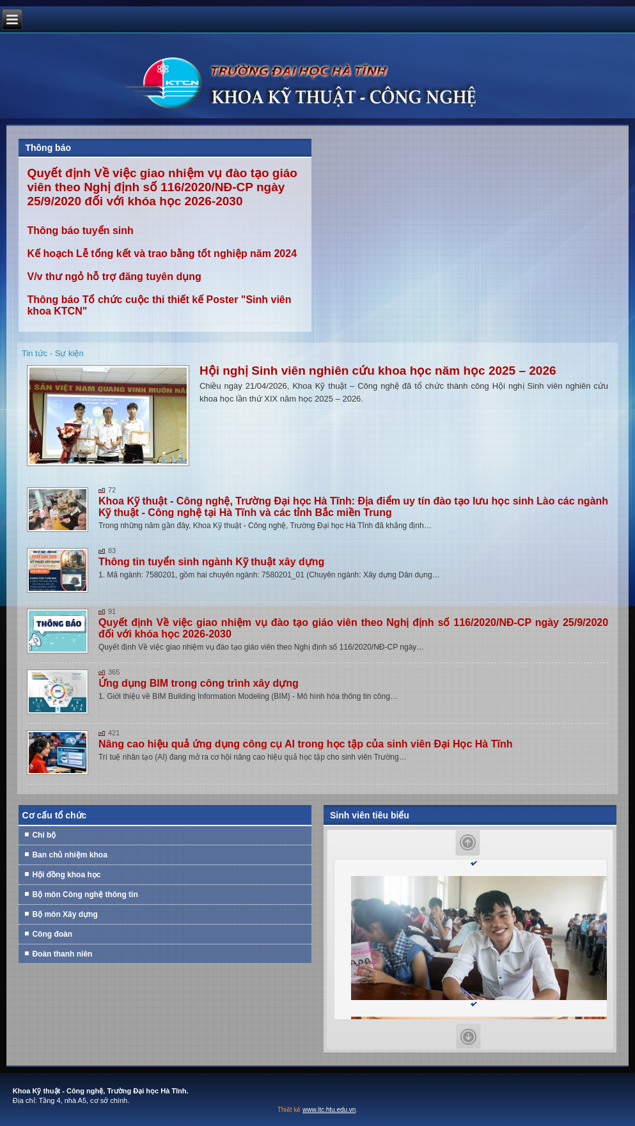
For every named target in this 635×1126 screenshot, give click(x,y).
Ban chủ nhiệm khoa (69, 854)
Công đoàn (52, 934)
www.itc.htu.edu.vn (329, 1109)
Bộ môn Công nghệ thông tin (84, 894)
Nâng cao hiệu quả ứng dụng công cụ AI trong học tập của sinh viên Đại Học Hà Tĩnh (305, 744)
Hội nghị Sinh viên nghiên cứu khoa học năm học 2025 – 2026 (378, 370)
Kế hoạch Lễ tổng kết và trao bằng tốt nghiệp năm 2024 (162, 253)
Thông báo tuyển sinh (80, 230)
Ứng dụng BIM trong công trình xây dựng (198, 683)
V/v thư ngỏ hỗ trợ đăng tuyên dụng (114, 276)
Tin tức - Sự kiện (53, 353)
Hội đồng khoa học (66, 874)
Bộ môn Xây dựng (64, 914)
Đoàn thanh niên (62, 954)
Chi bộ (44, 835)
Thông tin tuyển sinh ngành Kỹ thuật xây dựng (211, 561)
